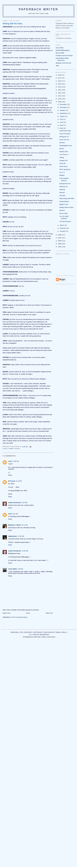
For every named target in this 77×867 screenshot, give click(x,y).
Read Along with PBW (66, 198)
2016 (60, 81)
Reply (10, 475)
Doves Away (63, 213)
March (62, 225)
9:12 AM (25, 525)
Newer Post (6, 613)
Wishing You (63, 186)
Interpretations (64, 201)
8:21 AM (15, 514)
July (61, 119)
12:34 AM (25, 551)
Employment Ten (65, 183)
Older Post (49, 613)
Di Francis (11, 481)
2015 (60, 84)
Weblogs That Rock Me (63, 63)
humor (11, 448)
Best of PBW (60, 53)
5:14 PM (19, 481)
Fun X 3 (62, 172)
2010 (60, 99)
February (63, 228)
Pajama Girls (63, 151)
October (63, 110)
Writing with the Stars (66, 207)
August (62, 116)
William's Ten (63, 204)
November (63, 107)
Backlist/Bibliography (63, 50)
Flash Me (62, 163)
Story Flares (63, 166)
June (61, 122)
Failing (61, 157)
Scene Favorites (64, 134)
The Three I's (63, 154)
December (63, 104)
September (63, 113)
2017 (60, 78)
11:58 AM (15, 461)
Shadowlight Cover (65, 145)
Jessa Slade (12, 569)
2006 (60, 241)
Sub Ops (62, 195)
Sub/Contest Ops (65, 131)
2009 (60, 102)
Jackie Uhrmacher (14, 502)
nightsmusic (12, 536)
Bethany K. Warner (14, 525)
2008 (60, 235)
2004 (60, 247)
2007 (60, 238)
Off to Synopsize (64, 169)
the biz (17, 448)
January (63, 231)
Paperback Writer (38, 9)
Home (28, 613)
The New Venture (65, 221)
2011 (60, 96)
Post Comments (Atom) (19, 617)
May (61, 125)
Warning (62, 189)
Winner (61, 148)
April (61, 128)
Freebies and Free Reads (64, 55)
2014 (60, 87)
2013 (60, 90)
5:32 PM (24, 502)
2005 (60, 244)
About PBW (59, 48)
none (10, 461)
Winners (62, 142)
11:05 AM (21, 536)
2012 (60, 93)
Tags (57, 65)
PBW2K (62, 175)
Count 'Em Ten (64, 139)
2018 (60, 75)
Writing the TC (64, 137)
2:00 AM (20, 569)
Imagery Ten (63, 160)
